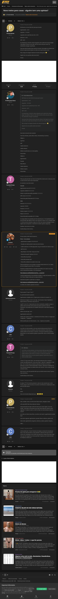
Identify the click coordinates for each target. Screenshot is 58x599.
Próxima (10, 20)
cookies (30, 590)
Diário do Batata (20, 524)
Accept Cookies (42, 589)
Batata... (17, 525)
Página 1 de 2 (21, 20)
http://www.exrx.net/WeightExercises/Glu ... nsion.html (32, 282)
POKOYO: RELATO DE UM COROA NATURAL (29, 508)
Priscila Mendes (10, 14)
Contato (20, 578)
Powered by (24, 581)
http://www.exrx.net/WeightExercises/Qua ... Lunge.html (32, 273)
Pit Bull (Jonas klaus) (10, 100)
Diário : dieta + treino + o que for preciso (28, 540)
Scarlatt (16, 493)
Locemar (10, 242)
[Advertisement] (29, 71)
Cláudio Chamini (18, 567)
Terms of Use (31, 588)
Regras (19, 590)
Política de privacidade (12, 578)
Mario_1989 (17, 559)
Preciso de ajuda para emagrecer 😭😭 (27, 492)
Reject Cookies (52, 589)
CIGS (10, 334)
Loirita (16, 541)
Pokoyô (16, 509)
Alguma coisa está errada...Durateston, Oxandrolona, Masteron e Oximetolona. (32, 557)
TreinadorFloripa (10, 185)
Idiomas (5, 578)
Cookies (24, 578)
